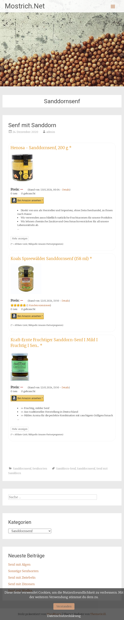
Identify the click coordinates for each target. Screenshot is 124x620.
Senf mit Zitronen (21, 584)
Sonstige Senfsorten (23, 571)
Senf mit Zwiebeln (22, 577)
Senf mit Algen (19, 564)
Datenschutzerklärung (64, 616)
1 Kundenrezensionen (38, 305)
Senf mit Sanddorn (32, 125)
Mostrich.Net (25, 6)
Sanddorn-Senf (66, 468)
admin (50, 132)
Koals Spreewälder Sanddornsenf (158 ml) (51, 258)
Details (65, 189)
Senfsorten (39, 468)
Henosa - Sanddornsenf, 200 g (41, 147)
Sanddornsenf (22, 468)
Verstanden (63, 606)
